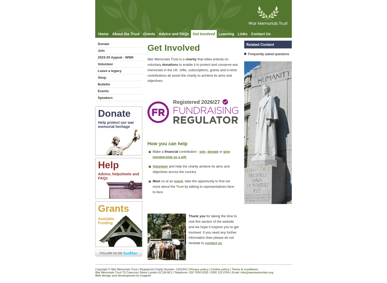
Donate (103, 44)
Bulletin (104, 84)
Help (108, 164)
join (202, 152)
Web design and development (115, 275)
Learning (226, 34)
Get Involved (204, 34)
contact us (213, 243)
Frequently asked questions (268, 54)
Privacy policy (199, 269)
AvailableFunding (106, 221)
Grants (149, 34)
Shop (102, 77)
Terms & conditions (245, 269)
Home (103, 34)
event (178, 181)
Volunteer (105, 64)
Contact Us (261, 34)
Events (103, 91)
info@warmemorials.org (257, 272)
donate (213, 152)
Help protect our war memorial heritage (116, 124)
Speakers (105, 98)
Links (242, 34)
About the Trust (126, 34)
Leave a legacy (110, 71)
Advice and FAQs (174, 34)
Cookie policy (220, 269)
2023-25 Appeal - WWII (115, 57)
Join (101, 51)
